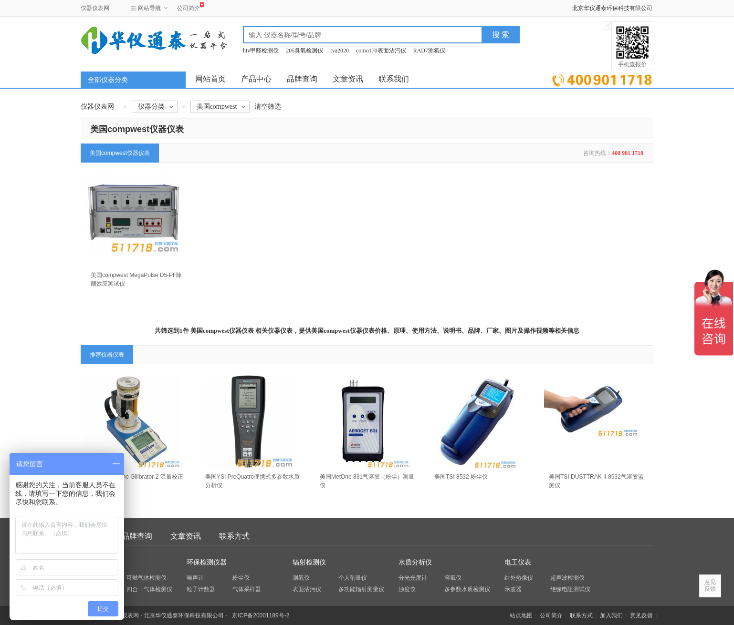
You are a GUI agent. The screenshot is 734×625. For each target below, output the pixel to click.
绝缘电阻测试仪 (570, 589)
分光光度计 (412, 577)
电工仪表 (517, 562)
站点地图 (521, 615)
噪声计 (195, 577)
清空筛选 (267, 106)
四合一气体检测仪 (149, 589)
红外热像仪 (518, 577)
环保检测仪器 (207, 562)
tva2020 (339, 50)
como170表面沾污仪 (381, 50)
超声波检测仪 (567, 577)
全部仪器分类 (108, 79)
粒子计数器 (201, 589)
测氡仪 (301, 577)
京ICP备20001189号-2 (260, 615)
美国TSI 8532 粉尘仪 (461, 476)
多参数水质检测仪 (467, 589)
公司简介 (188, 6)
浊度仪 (407, 589)
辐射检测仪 (309, 562)
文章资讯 (348, 79)
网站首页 (210, 79)
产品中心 (256, 79)
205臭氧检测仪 (304, 50)
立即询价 (602, 78)
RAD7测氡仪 (429, 50)
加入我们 (611, 615)
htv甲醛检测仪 (261, 50)
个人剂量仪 (352, 577)
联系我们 (393, 79)
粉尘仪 (241, 577)
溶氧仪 (452, 577)
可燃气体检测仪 (146, 577)
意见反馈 (641, 615)
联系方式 (234, 536)
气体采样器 (246, 589)
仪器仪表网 (95, 8)
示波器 (513, 589)
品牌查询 (302, 79)
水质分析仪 (415, 562)
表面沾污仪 (307, 589)
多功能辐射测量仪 (361, 589)
